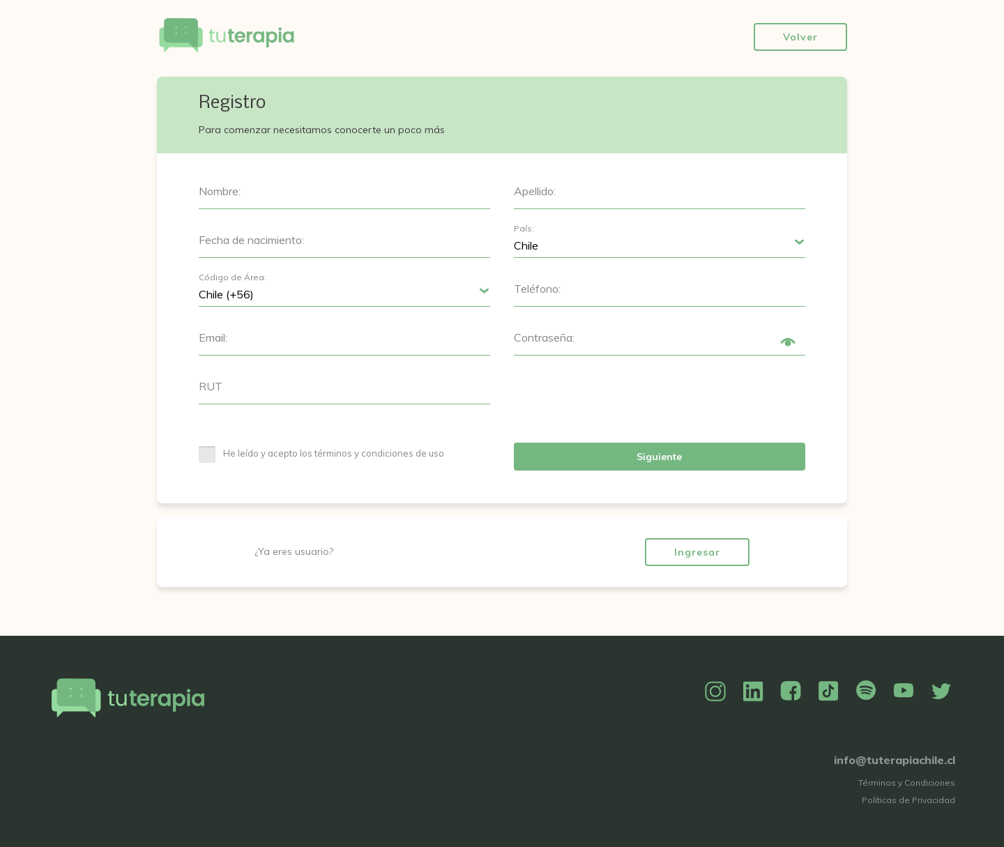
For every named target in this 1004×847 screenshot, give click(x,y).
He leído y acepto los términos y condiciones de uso (333, 453)
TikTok (828, 691)
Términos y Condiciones (906, 782)
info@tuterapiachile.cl (894, 760)
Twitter (941, 691)
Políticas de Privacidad (908, 800)
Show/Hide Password (787, 342)
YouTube (904, 691)
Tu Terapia (226, 36)
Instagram (715, 691)
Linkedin (753, 691)
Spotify (866, 691)
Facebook (791, 691)
